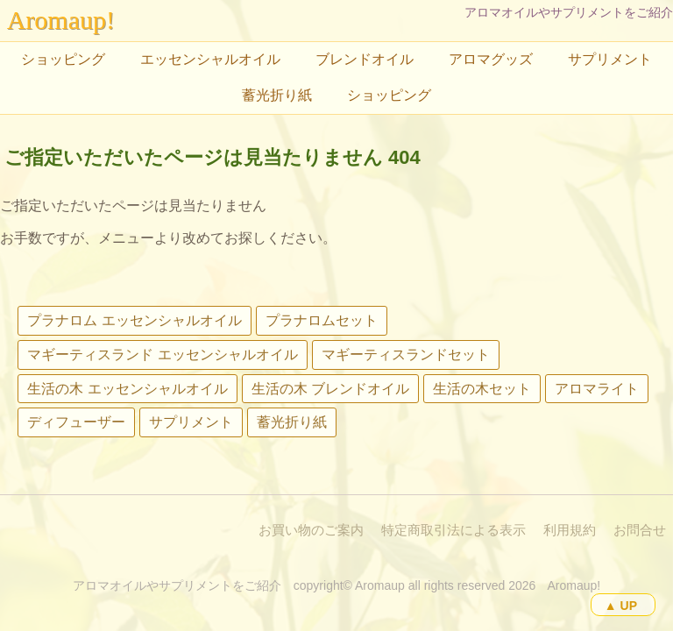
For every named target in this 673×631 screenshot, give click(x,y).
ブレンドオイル (364, 59)
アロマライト (597, 388)
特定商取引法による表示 (453, 529)
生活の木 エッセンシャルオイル (127, 388)
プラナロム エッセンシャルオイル (134, 320)
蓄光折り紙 (277, 95)
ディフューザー (76, 422)
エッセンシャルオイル (210, 59)
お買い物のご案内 (311, 529)
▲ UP (621, 606)
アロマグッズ (491, 59)
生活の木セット (482, 388)
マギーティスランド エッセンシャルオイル (162, 354)
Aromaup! (61, 19)
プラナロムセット (322, 320)
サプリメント (610, 59)
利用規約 (569, 529)
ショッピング (63, 59)
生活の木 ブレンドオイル (330, 388)
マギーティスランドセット (406, 354)
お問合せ (639, 529)
